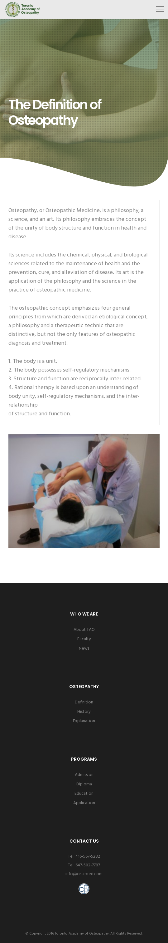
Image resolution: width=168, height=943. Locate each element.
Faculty (84, 639)
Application (84, 803)
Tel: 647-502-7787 (84, 865)
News (84, 648)
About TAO (84, 629)
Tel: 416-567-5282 (84, 856)
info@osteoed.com (84, 874)
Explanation (84, 721)
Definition (84, 702)
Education (84, 793)
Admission (84, 774)
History (84, 711)
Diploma (84, 784)
